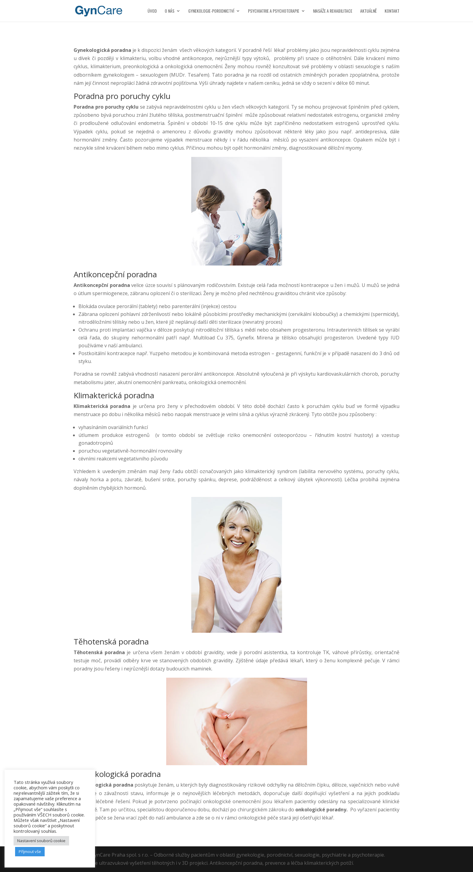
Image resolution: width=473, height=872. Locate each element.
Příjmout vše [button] (30, 851)
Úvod (152, 11)
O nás (169, 11)
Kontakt (392, 11)
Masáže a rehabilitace (332, 11)
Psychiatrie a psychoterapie (273, 11)
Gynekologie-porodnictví (211, 11)
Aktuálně (368, 11)
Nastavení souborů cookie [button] (41, 840)
